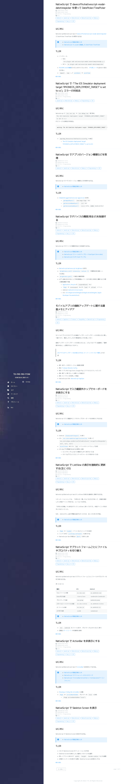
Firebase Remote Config (69, 368)
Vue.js (68, 21)
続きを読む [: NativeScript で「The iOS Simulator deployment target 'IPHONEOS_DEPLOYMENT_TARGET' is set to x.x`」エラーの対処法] (58, 147)
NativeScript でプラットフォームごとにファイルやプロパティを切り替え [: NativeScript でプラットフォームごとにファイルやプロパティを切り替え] (81, 548)
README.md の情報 (65, 68)
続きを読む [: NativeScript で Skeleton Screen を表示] (58, 762)
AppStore (66, 319)
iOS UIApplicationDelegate (73, 293)
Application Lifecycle (69, 284)
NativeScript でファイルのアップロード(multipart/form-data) (83, 254)
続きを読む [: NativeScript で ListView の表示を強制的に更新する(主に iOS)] (58, 540)
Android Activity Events (75, 290)
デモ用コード (93, 68)
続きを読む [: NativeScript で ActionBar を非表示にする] (58, 701)
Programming (67, 14)
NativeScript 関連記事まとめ (73, 42)
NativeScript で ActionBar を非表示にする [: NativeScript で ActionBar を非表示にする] (78, 641)
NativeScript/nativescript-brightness (70, 268)
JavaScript (66, 18)
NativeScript (75, 18)
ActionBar (80, 667)
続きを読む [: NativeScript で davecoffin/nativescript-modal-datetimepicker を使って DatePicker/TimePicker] (58, 76)
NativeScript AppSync (77, 378)
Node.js (96, 18)
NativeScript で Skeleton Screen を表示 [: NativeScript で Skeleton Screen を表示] (76, 708)
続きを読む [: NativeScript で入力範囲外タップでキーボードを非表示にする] (58, 458)
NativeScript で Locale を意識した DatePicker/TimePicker (82, 45)
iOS (73, 21)
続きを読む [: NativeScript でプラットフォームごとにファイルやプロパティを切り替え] (58, 634)
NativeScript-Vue (86, 18)
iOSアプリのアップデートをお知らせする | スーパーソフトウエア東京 (78, 353)
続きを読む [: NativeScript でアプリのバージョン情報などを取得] (58, 209)
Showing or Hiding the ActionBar (69, 692)
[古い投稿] (61, 769)
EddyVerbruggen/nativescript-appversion (72, 198)
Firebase (73, 319)
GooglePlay (82, 319)
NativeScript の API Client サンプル (75, 257)
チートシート (67, 630)
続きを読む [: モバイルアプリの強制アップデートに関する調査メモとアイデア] (58, 382)
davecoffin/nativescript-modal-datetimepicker (92, 34)
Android (59, 18)
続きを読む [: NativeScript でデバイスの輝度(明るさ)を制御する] (58, 299)
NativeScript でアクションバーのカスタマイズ (78, 675)
